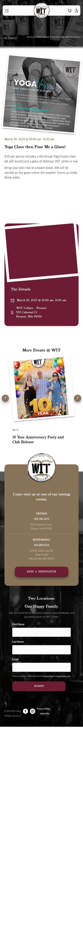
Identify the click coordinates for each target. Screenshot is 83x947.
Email (15, 659)
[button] (7, 10)
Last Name (18, 641)
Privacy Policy (49, 676)
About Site (44, 713)
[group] (41, 403)
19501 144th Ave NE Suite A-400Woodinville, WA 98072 (41, 554)
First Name (18, 624)
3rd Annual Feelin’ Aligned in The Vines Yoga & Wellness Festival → (55, 37)
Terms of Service (62, 676)
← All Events (8, 38)
